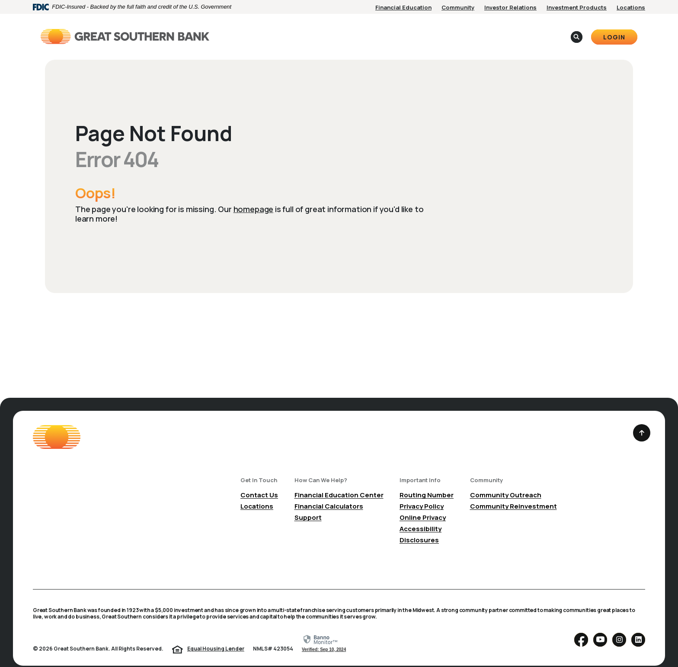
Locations (631, 7)
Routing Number (427, 483)
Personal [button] (300, 30)
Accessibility (420, 517)
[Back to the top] (641, 421)
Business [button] (346, 30)
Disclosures (419, 528)
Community (457, 7)
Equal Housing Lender (215, 637)
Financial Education (403, 7)
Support (308, 505)
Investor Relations (510, 7)
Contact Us (259, 483)
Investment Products (577, 7)
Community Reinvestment (513, 494)
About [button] (387, 30)
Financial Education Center (339, 483)
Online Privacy (423, 505)
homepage (253, 197)
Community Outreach (505, 483)
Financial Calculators (328, 494)
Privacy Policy (422, 494)
